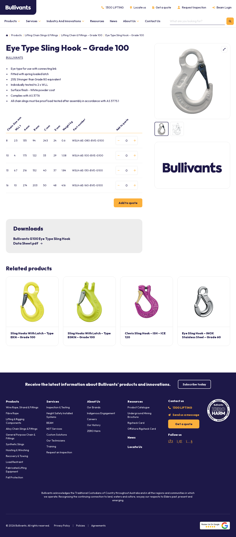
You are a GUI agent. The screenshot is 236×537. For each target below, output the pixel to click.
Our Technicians (55, 440)
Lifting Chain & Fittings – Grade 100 (81, 35)
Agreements (98, 525)
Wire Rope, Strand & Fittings (22, 407)
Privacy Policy (62, 525)
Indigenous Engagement (101, 413)
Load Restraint (14, 462)
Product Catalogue (139, 407)
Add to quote (128, 203)
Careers (92, 419)
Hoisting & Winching (17, 450)
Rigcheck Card (136, 423)
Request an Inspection (59, 452)
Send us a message (186, 415)
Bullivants (14, 57)
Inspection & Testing (58, 407)
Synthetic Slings (15, 444)
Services (52, 401)
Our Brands (93, 407)
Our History (93, 425)
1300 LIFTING (182, 407)
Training (51, 446)
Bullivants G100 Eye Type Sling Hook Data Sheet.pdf (41, 241)
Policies (80, 525)
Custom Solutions (56, 434)
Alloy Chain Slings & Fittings (21, 428)
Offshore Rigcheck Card (142, 428)
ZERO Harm (93, 431)
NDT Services (54, 428)
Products (16, 35)
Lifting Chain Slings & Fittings (41, 35)
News (132, 437)
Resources (135, 401)
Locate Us (135, 447)
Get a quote (183, 424)
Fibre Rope (12, 413)
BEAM (49, 423)
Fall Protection (14, 477)
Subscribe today (194, 384)
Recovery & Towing (17, 456)
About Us (93, 401)
